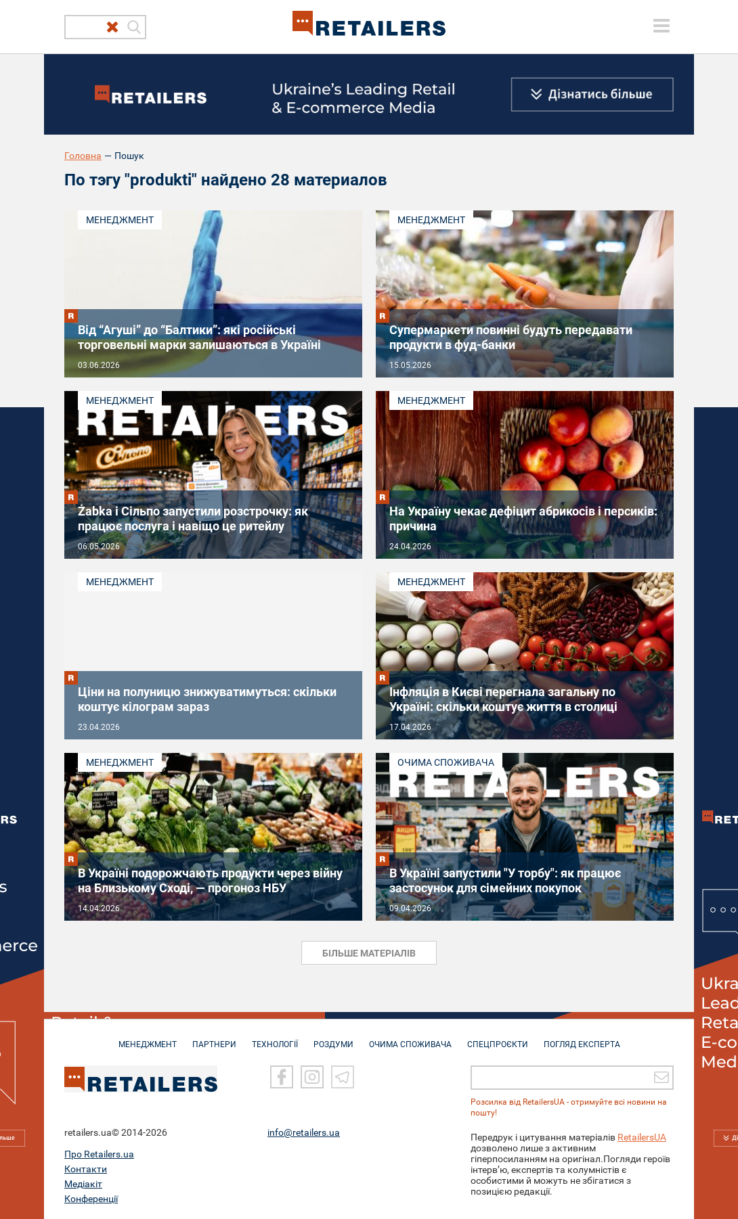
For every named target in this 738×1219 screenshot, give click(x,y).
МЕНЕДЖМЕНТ (147, 1037)
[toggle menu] (661, 25)
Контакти (85, 1168)
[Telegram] (342, 1076)
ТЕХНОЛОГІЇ (275, 1037)
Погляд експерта (582, 1037)
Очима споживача (445, 762)
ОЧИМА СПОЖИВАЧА (410, 1037)
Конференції (91, 1198)
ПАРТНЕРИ (214, 1037)
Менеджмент (120, 219)
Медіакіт (83, 1183)
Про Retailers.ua (99, 1153)
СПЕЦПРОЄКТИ (497, 1037)
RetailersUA (641, 1136)
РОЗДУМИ (333, 1037)
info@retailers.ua (303, 1131)
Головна (83, 155)
